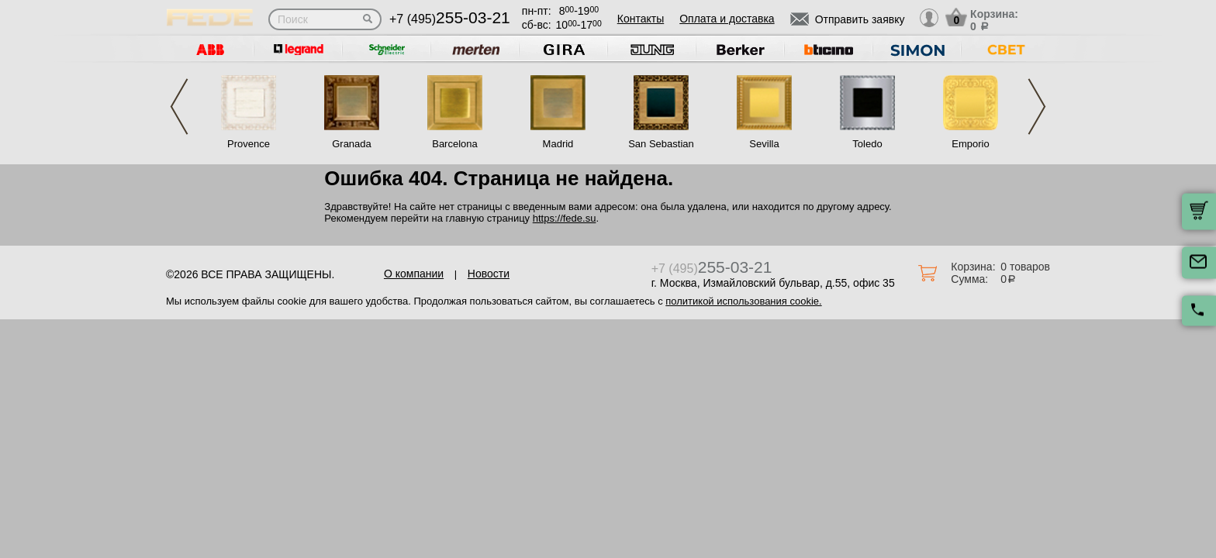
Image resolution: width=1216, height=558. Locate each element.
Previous (179, 106)
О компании (414, 273)
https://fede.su (564, 218)
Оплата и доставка (726, 18)
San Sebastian (661, 144)
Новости (489, 273)
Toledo (867, 144)
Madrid (558, 144)
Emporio (970, 144)
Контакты (640, 18)
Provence (248, 144)
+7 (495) (449, 19)
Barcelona (455, 144)
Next (1037, 106)
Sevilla (764, 144)
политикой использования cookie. (743, 301)
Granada (351, 144)
